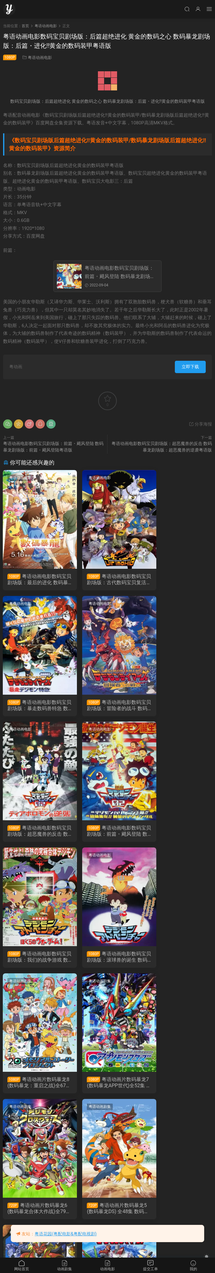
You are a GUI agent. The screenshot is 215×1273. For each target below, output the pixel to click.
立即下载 (190, 366)
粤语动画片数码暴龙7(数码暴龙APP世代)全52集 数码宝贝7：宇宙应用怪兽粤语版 (35, 959)
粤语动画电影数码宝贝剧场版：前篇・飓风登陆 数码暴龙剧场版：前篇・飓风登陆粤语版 (119, 273)
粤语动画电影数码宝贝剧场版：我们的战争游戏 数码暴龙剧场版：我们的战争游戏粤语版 (35, 832)
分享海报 (200, 424)
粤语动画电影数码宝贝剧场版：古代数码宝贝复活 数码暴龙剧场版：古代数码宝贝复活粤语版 (107, 579)
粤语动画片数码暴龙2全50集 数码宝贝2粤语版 (178, 1085)
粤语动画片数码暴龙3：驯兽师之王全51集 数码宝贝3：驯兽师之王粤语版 (106, 1085)
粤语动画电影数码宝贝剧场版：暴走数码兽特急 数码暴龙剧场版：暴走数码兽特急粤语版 (179, 579)
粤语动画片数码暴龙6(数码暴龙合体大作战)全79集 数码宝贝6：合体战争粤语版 (107, 959)
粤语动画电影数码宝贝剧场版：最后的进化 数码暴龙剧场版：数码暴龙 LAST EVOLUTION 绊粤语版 (35, 579)
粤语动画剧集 (164, 731)
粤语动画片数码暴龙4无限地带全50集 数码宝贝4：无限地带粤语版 (35, 1085)
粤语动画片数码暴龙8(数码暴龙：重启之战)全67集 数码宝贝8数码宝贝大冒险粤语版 (179, 832)
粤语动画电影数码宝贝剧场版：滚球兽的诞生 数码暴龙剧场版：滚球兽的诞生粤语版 (107, 832)
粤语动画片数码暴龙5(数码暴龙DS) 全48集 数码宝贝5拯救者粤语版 (178, 959)
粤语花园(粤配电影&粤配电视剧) (65, 1233)
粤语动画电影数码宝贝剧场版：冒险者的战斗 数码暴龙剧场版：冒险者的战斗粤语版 (35, 706)
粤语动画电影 (40, 57)
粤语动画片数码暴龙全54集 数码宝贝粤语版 (36, 1212)
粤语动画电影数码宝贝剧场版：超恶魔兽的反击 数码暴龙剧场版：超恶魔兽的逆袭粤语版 (107, 706)
